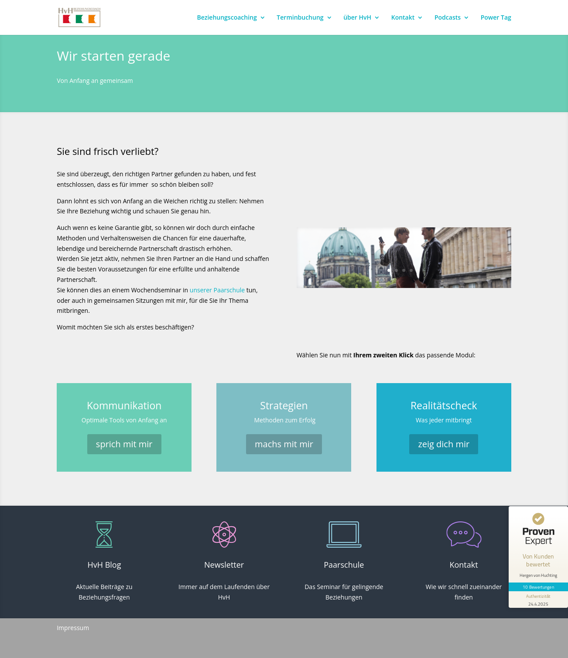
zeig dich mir (443, 444)
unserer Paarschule (216, 290)
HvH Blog (104, 564)
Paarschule (344, 564)
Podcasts (448, 17)
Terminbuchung (300, 17)
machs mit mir (284, 444)
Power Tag (496, 17)
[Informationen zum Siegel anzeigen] (538, 599)
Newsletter (224, 564)
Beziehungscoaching (227, 17)
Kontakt (403, 17)
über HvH (357, 17)
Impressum (73, 628)
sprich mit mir (124, 444)
